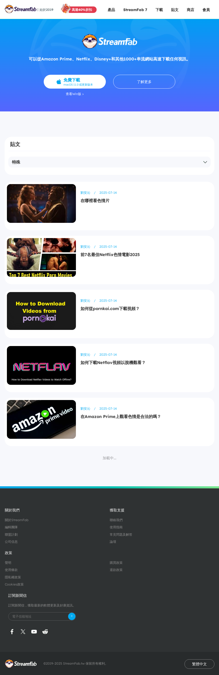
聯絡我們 (116, 520)
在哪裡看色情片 (95, 200)
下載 (159, 9)
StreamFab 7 (135, 9)
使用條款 (11, 570)
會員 (206, 9)
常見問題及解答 (121, 534)
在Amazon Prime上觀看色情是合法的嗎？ (121, 416)
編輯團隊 (11, 527)
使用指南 (116, 527)
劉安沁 (86, 193)
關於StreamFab (17, 520)
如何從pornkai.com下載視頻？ (110, 308)
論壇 (113, 542)
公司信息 (11, 542)
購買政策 (116, 563)
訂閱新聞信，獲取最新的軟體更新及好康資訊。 (42, 605)
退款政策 (116, 570)
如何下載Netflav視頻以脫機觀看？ (113, 362)
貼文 (175, 9)
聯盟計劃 (11, 534)
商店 (190, 9)
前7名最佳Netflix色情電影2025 (110, 254)
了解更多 (144, 81)
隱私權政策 (13, 577)
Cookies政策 (14, 584)
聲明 (8, 563)
